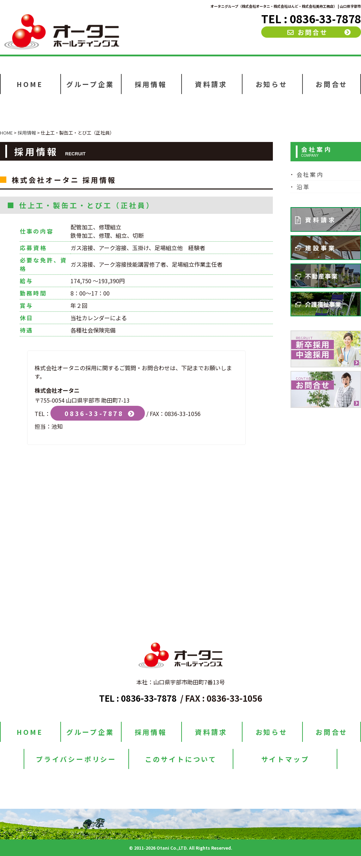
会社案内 (310, 174)
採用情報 (151, 84)
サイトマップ (285, 759)
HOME (30, 84)
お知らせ (272, 84)
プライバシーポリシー (76, 759)
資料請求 (211, 84)
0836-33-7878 (94, 413)
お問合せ (307, 32)
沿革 (303, 186)
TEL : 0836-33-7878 (311, 18)
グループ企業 (90, 84)
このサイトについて (181, 759)
